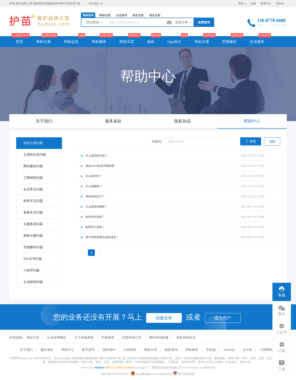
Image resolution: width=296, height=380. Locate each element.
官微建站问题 (33, 247)
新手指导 (88, 350)
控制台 (280, 3)
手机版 (211, 350)
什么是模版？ (94, 186)
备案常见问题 (33, 212)
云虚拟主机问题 (34, 154)
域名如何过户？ (95, 196)
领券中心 (265, 3)
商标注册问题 (33, 235)
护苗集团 (107, 337)
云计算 (247, 350)
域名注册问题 (33, 143)
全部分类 (183, 22)
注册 (253, 3)
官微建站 (229, 42)
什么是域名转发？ (97, 155)
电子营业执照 (184, 374)
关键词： (157, 141)
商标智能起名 (186, 337)
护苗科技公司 (132, 337)
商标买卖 (126, 42)
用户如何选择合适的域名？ (102, 237)
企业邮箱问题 (33, 282)
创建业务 (164, 318)
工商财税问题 (33, 177)
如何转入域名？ (95, 227)
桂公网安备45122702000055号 (152, 374)
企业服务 (257, 42)
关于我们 (26, 350)
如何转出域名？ (95, 216)
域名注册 (138, 15)
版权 (150, 42)
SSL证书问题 (32, 259)
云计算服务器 (84, 337)
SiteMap (229, 350)
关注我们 (95, 3)
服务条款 (46, 350)
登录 (241, 3)
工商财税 (129, 350)
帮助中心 (67, 350)
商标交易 (104, 15)
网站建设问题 (33, 166)
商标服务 (99, 42)
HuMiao (100, 367)
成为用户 (222, 318)
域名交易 (154, 15)
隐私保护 (109, 350)
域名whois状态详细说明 (100, 165)
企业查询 (121, 15)
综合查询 (94, 22)
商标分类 (150, 350)
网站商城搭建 (159, 337)
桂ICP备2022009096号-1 (115, 374)
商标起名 (71, 42)
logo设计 (174, 42)
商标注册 (43, 42)
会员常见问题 (33, 189)
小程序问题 (31, 270)
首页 (19, 42)
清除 (272, 141)
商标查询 (88, 15)
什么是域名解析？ (97, 206)
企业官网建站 (56, 337)
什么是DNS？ (94, 176)
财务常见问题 (33, 201)
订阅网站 (266, 350)
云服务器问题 (33, 224)
